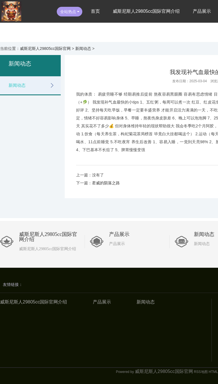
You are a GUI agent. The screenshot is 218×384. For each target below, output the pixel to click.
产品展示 (202, 11)
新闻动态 (83, 48)
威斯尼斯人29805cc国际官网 (45, 48)
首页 (95, 11)
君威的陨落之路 (106, 183)
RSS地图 (201, 372)
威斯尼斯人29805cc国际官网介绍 (146, 11)
